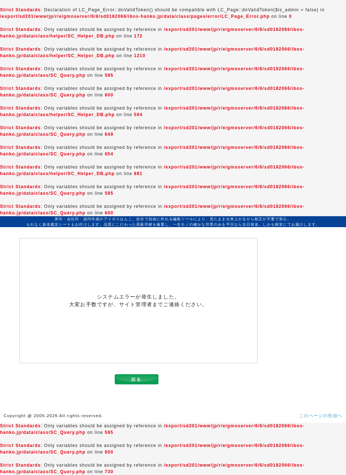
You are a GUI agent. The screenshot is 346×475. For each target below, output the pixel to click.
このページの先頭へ (320, 415)
